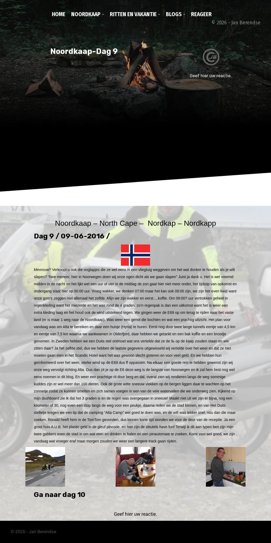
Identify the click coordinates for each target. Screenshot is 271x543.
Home (58, 14)
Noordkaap (86, 14)
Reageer (201, 14)
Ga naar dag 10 (59, 494)
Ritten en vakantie (133, 14)
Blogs (174, 14)
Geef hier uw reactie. (135, 514)
